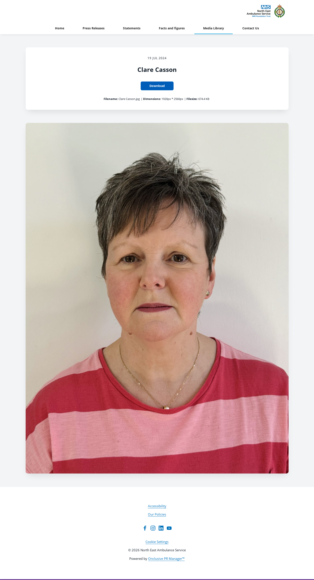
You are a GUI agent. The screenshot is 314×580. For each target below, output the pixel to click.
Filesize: (192, 99)
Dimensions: (152, 99)
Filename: (111, 99)
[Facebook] (144, 528)
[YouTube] (169, 528)
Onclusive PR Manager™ (166, 558)
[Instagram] (153, 528)
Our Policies (157, 514)
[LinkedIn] (161, 528)
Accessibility (157, 506)
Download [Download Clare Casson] (157, 86)
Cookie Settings (157, 541)
